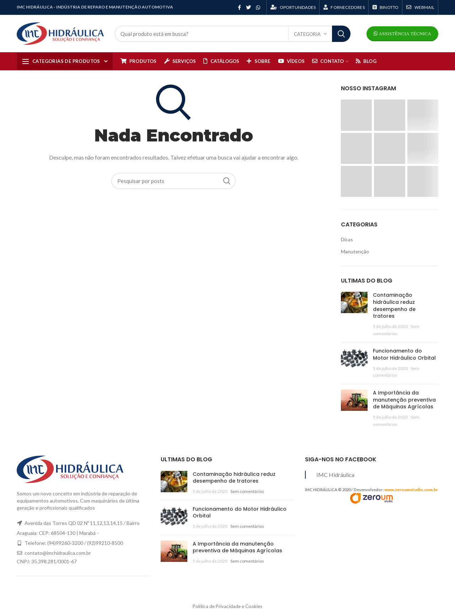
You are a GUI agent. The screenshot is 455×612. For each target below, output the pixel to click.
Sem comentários (247, 491)
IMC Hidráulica (335, 474)
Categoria (307, 34)
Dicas (347, 239)
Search (341, 34)
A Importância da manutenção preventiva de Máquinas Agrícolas (404, 399)
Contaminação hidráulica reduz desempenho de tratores (394, 305)
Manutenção (355, 251)
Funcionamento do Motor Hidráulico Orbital (404, 354)
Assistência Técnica (404, 33)
